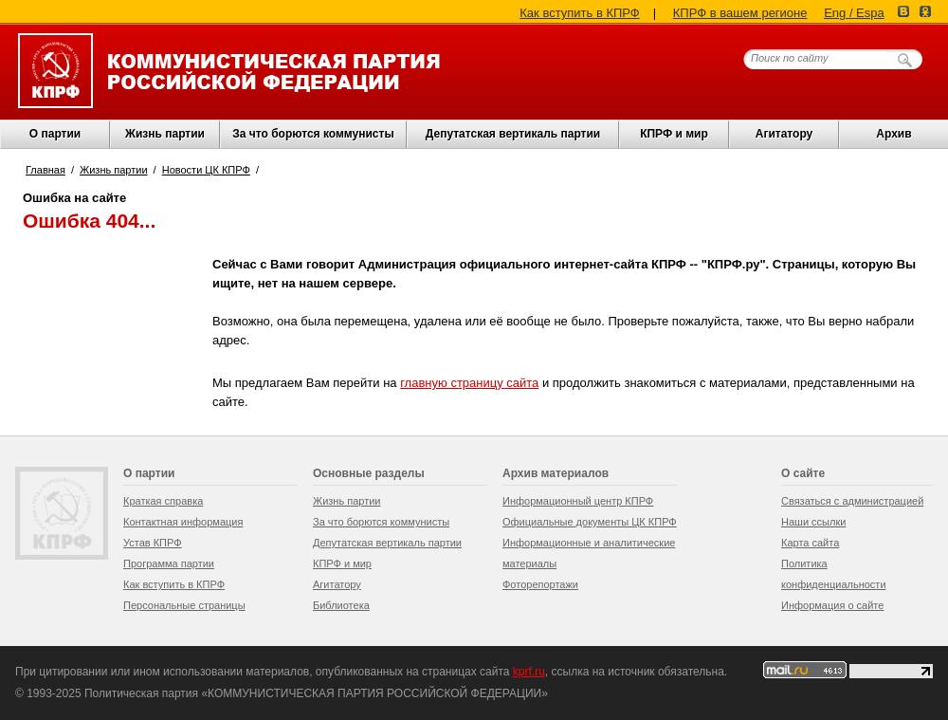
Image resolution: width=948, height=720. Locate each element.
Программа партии (168, 563)
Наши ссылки (813, 521)
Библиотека (341, 605)
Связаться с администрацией (852, 501)
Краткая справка (163, 501)
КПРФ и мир (674, 133)
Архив (893, 133)
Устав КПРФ (152, 542)
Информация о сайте (832, 605)
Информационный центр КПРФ (577, 501)
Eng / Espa (854, 13)
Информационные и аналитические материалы (588, 553)
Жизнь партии (165, 133)
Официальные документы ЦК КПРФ (589, 521)
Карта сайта (810, 542)
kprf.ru (529, 671)
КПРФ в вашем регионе (740, 13)
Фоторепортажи (540, 584)
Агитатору (337, 584)
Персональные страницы (184, 605)
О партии (55, 133)
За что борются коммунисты (312, 133)
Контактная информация (183, 521)
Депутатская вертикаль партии (513, 133)
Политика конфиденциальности (833, 574)
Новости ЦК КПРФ (206, 169)
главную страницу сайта (469, 383)
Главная (45, 169)
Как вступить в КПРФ (579, 13)
